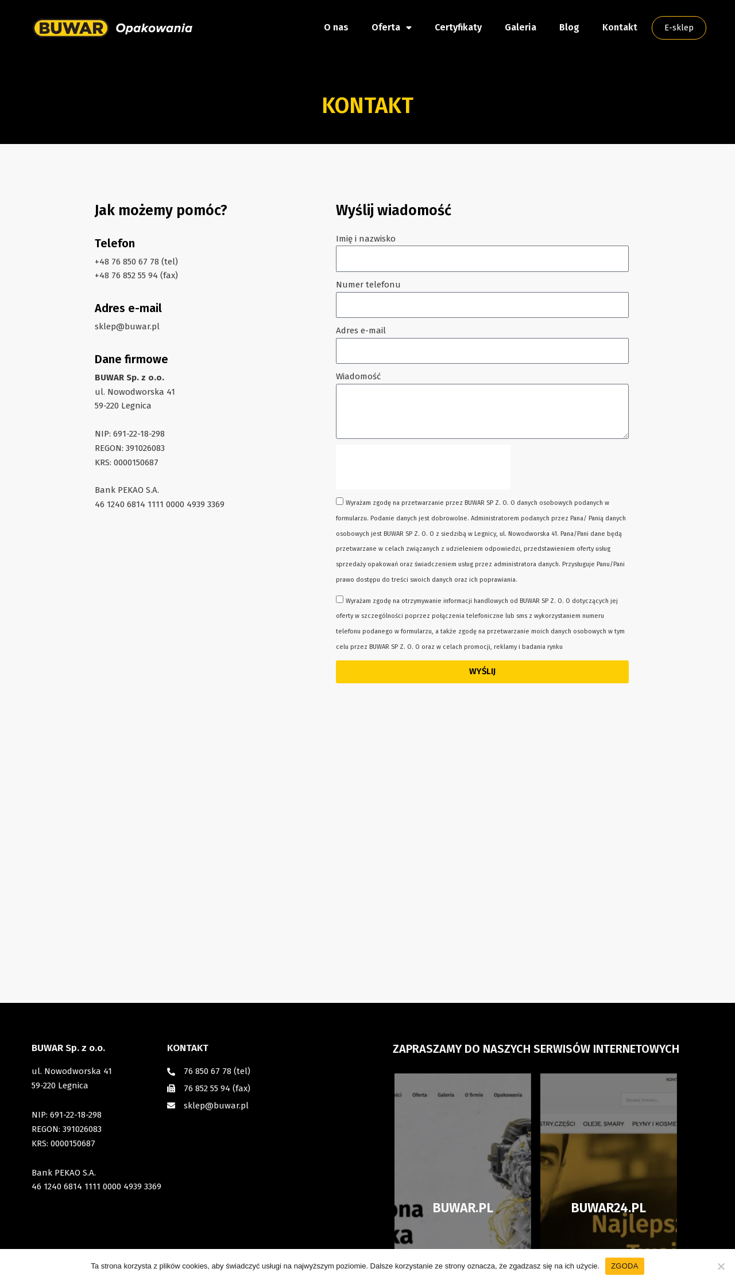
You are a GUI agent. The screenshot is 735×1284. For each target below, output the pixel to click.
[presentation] (423, 467)
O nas (336, 27)
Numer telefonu (368, 284)
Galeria (520, 27)
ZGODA (624, 1266)
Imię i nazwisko (366, 239)
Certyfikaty (458, 27)
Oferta (392, 27)
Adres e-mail (361, 330)
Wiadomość (358, 376)
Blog (569, 27)
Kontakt (619, 27)
